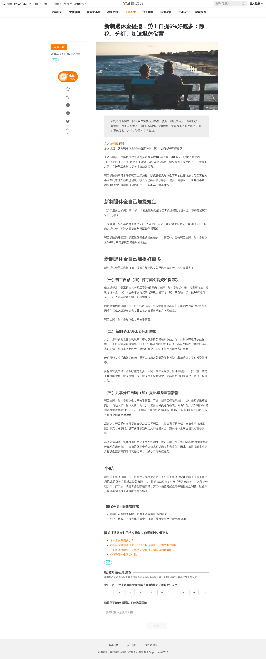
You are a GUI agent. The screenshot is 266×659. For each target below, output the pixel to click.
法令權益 (147, 12)
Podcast (183, 12)
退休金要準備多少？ (122, 540)
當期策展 (200, 12)
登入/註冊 (255, 3)
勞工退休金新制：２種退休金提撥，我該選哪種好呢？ (142, 549)
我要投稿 (113, 645)
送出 (156, 625)
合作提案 (132, 645)
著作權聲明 (151, 645)
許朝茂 (114, 143)
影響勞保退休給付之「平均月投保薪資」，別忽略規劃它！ (145, 545)
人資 (54, 60)
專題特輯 (112, 12)
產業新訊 (57, 12)
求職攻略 (74, 12)
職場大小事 (93, 12)
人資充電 (130, 12)
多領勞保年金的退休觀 (123, 554)
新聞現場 (165, 12)
